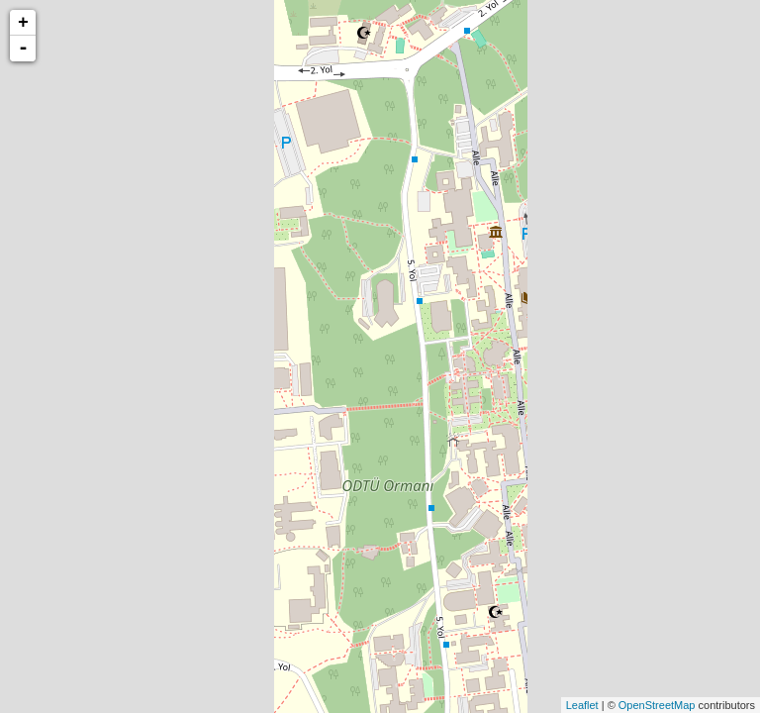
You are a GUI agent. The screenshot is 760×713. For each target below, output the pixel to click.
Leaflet (582, 705)
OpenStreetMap (657, 705)
